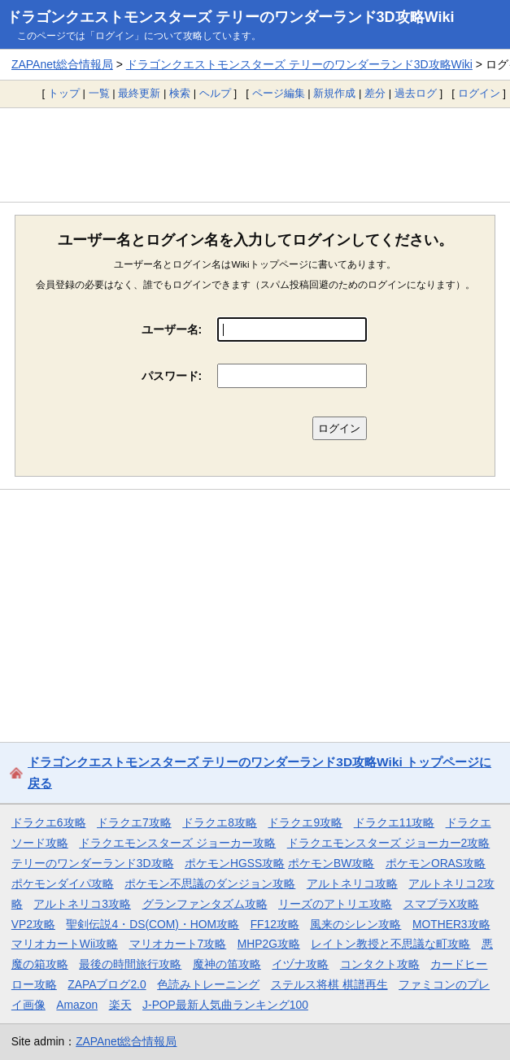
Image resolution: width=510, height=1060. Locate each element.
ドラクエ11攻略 (394, 822)
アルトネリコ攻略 (352, 883)
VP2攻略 (33, 924)
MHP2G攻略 (269, 943)
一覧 (99, 93)
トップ (64, 93)
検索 (179, 93)
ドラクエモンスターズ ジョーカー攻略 (177, 842)
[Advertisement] (255, 154)
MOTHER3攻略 (451, 924)
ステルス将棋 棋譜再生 (329, 984)
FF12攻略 (275, 924)
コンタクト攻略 (380, 964)
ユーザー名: (172, 329)
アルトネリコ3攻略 (82, 903)
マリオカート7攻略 (178, 943)
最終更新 (139, 93)
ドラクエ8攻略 (219, 822)
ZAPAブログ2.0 (107, 984)
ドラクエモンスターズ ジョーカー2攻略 (388, 842)
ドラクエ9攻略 (305, 822)
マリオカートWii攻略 (64, 943)
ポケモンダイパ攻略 (62, 883)
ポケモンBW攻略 (331, 863)
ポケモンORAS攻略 (436, 863)
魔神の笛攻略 (227, 964)
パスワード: (172, 375)
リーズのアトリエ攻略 (335, 903)
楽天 (120, 1004)
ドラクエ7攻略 (134, 822)
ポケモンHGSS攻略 (235, 863)
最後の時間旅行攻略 (130, 964)
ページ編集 (278, 93)
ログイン (479, 93)
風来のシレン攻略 (355, 924)
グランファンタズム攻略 (205, 903)
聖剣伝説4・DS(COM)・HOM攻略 (152, 924)
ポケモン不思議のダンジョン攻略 (209, 883)
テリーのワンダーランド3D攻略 (92, 863)
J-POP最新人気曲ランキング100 (225, 1004)
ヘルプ (215, 93)
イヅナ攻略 (300, 964)
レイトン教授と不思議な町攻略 (390, 943)
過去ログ (415, 93)
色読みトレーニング (208, 984)
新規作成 (334, 93)
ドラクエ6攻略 (48, 822)
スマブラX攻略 (441, 903)
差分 (375, 93)
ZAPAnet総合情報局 (62, 64)
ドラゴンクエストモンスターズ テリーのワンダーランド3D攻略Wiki (231, 17)
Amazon (77, 1004)
